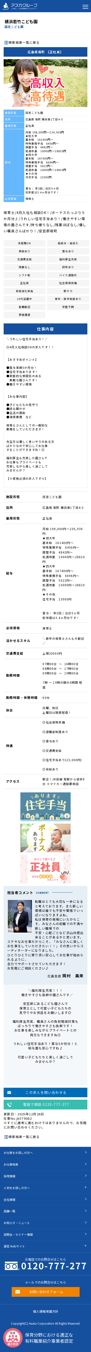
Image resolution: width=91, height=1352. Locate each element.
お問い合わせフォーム (46, 1291)
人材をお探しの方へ (17, 1188)
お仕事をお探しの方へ (18, 1152)
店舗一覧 (9, 1211)
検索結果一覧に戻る (24, 42)
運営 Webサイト (14, 1246)
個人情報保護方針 (45, 1311)
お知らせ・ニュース (17, 1223)
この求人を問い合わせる (45, 1092)
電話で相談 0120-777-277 (46, 1104)
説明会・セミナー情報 (18, 1234)
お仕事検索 (11, 1164)
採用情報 (9, 1176)
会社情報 (9, 1199)
